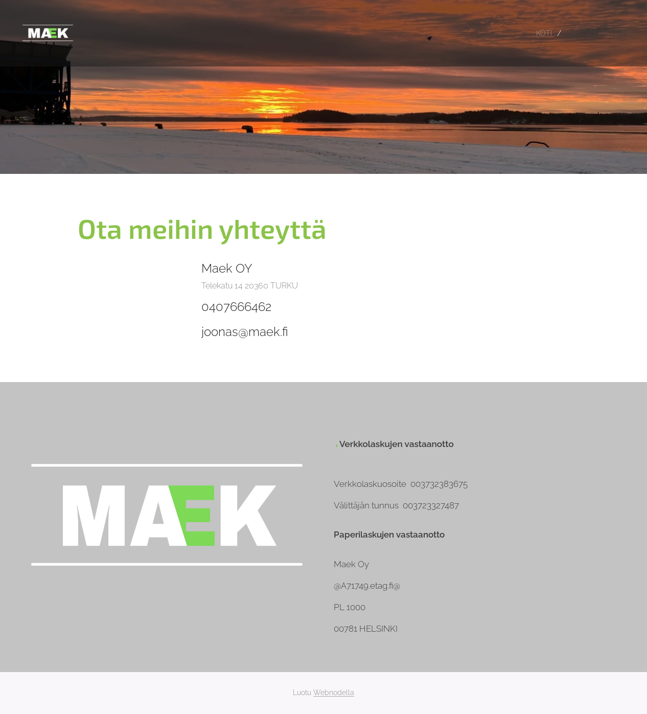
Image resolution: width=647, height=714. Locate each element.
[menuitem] (542, 33)
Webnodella (333, 692)
